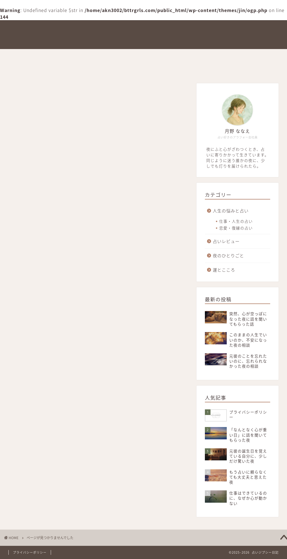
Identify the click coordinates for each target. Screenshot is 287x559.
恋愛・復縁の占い (236, 228)
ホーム (19, 55)
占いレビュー (148, 55)
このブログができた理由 (62, 55)
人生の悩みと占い (236, 55)
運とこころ (110, 55)
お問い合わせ (25, 68)
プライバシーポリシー (30, 552)
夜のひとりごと (190, 55)
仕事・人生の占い (236, 221)
